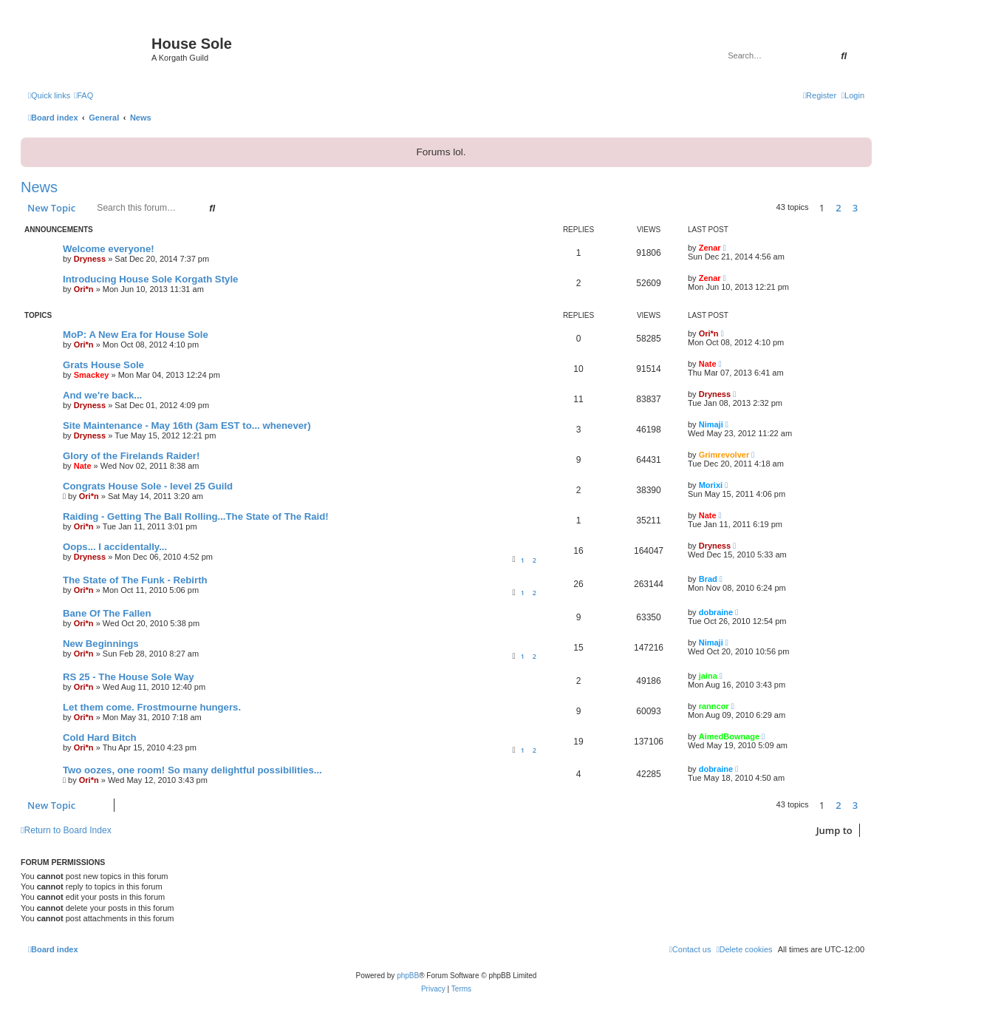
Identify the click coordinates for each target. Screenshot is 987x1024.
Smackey (91, 374)
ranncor (714, 706)
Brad (708, 578)
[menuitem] (83, 95)
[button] (868, 208)
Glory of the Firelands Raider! (131, 455)
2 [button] (838, 207)
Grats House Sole (103, 364)
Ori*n (84, 289)
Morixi (711, 485)
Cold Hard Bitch (100, 737)
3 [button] (855, 207)
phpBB (408, 976)
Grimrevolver (724, 454)
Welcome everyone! (108, 248)
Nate (708, 363)
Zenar (710, 247)
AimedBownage (729, 736)
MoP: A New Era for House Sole (135, 334)
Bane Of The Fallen (107, 613)
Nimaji (711, 424)
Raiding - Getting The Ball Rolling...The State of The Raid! (196, 516)
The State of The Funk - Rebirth (135, 580)
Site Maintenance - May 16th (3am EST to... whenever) (187, 425)
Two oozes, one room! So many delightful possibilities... (192, 770)
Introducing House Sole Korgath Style (150, 279)
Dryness (90, 258)
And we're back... (102, 395)
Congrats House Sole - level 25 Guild (148, 486)
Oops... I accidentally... (115, 546)
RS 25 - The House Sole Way (128, 676)
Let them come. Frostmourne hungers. (152, 707)
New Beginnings (101, 643)
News (39, 187)
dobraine (716, 612)
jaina (708, 675)
